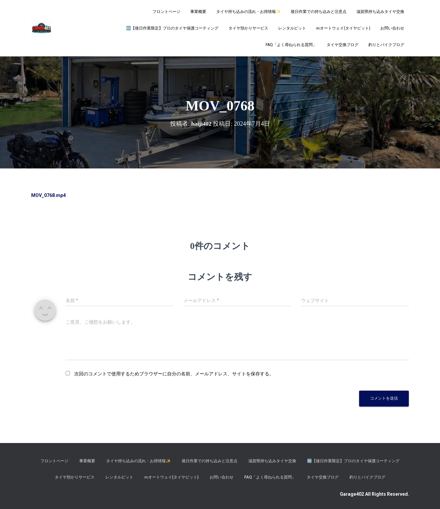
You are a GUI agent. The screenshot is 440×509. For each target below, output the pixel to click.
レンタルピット (292, 28)
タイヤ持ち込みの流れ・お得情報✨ (248, 11)
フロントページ (166, 11)
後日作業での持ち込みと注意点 (318, 11)
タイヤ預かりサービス (248, 28)
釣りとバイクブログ (386, 44)
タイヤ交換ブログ (342, 44)
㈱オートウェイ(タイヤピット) (343, 28)
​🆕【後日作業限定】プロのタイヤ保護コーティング (172, 28)
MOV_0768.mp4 (48, 195)
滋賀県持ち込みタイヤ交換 (380, 11)
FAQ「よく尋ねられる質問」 (291, 44)
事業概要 (198, 11)
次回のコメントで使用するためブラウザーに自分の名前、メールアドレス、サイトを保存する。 (174, 373)
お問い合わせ (392, 28)
